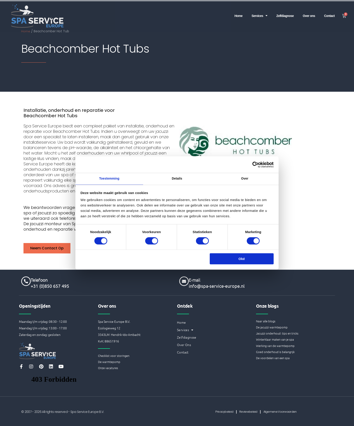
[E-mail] (184, 281)
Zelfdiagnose (282, 12)
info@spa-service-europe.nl (217, 285)
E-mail (194, 279)
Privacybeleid (219, 411)
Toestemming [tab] (109, 179)
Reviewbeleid (247, 411)
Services (255, 12)
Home (233, 12)
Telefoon (39, 279)
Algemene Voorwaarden (284, 411)
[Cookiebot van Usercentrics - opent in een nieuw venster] (254, 164)
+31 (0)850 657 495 (50, 285)
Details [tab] (177, 179)
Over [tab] (245, 179)
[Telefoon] (26, 281)
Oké (241, 260)
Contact (329, 12)
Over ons (307, 12)
